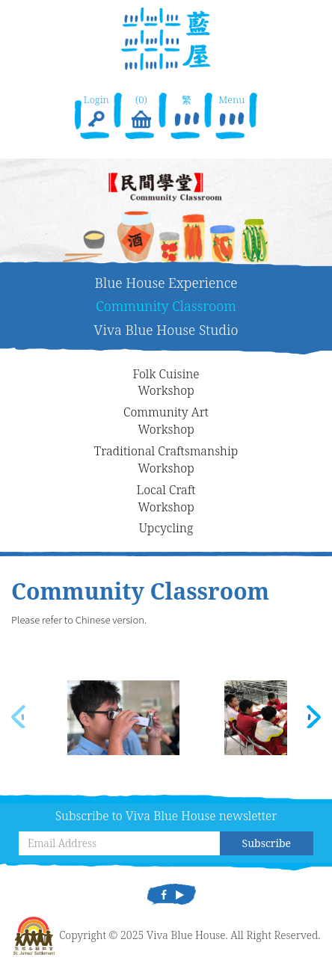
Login (96, 112)
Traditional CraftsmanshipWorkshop (166, 459)
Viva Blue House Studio (166, 330)
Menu (232, 112)
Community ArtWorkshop (166, 420)
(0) (141, 112)
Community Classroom (166, 306)
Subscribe (266, 843)
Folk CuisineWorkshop (165, 382)
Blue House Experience (166, 283)
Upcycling (166, 528)
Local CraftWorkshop (166, 498)
